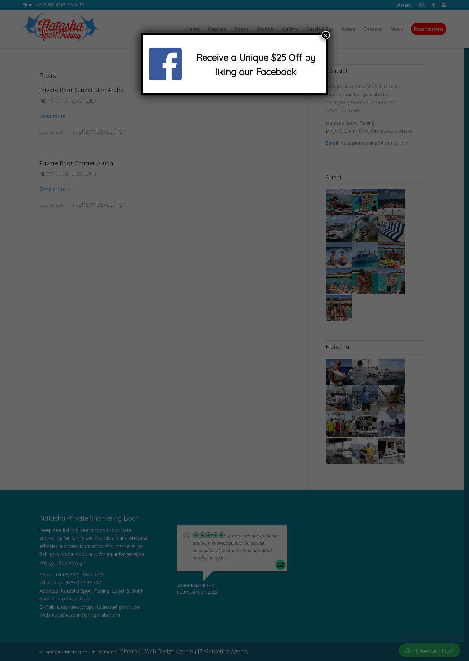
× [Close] (325, 35)
